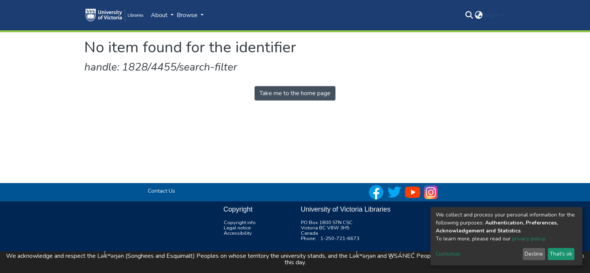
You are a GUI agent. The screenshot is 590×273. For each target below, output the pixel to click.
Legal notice (237, 227)
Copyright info (240, 222)
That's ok (561, 253)
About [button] (160, 15)
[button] (478, 15)
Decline (534, 253)
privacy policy (528, 238)
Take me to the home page (295, 93)
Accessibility (238, 233)
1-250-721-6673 (339, 238)
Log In (492, 15)
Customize (448, 253)
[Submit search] (469, 15)
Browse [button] (188, 15)
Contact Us (161, 191)
